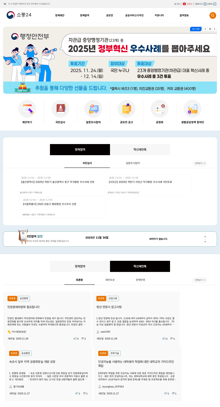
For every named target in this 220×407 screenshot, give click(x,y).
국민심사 (95, 165)
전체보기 (196, 165)
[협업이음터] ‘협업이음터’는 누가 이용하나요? (144, 376)
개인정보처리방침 (199, 396)
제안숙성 (110, 263)
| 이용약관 (212, 396)
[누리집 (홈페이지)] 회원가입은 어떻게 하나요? (144, 369)
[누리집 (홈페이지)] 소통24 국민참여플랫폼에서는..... (147, 348)
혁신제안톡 (134, 150)
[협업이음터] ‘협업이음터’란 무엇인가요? (141, 355)
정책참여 (86, 150)
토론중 (89, 263)
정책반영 (130, 263)
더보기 (98, 341)
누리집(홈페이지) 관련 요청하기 (134, 400)
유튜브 (189, 4)
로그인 (177, 4)
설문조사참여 (125, 165)
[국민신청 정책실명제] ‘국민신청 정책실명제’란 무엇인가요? (151, 362)
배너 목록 (196, 29)
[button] (214, 29)
